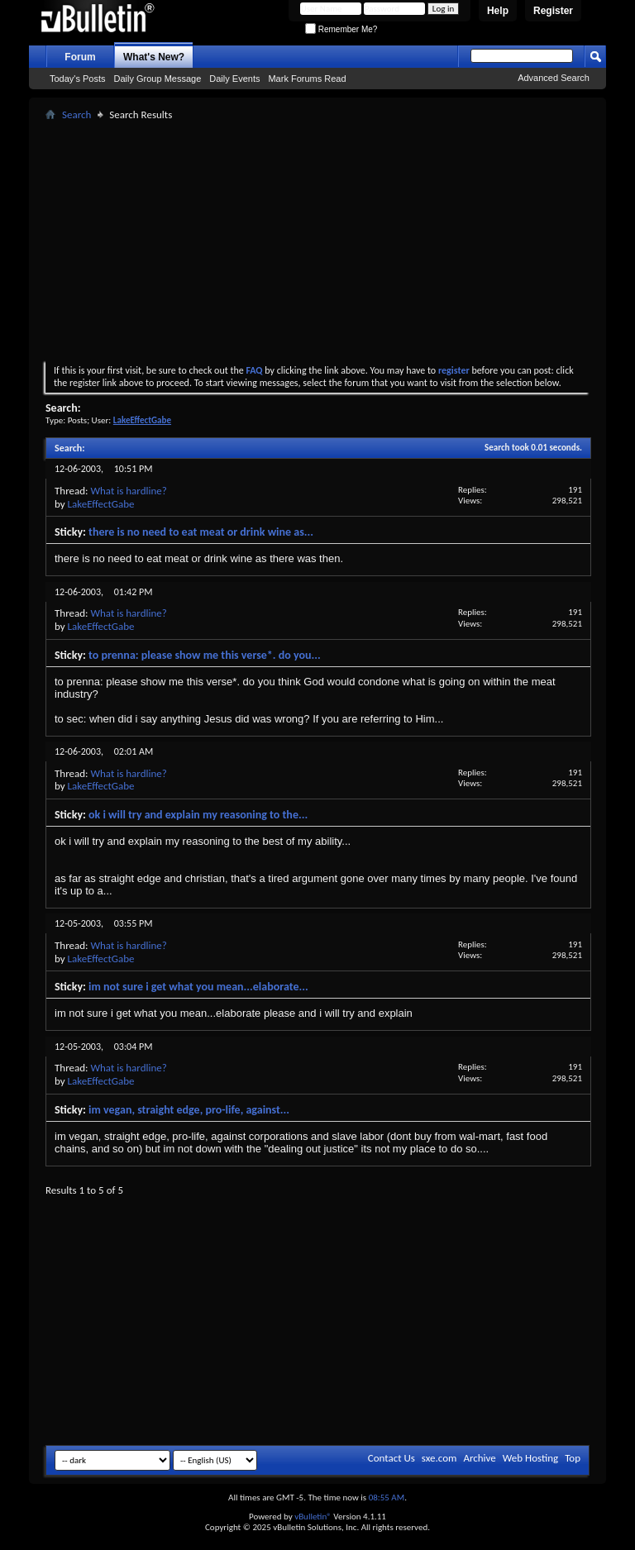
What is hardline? (128, 490)
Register (553, 11)
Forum (79, 57)
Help (497, 11)
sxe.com (439, 1458)
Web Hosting (530, 1458)
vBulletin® (313, 1516)
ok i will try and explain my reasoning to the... (198, 815)
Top (572, 1458)
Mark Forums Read (307, 78)
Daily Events (234, 78)
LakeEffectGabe (101, 504)
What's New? (153, 57)
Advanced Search (554, 78)
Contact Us (391, 1458)
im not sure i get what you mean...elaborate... (198, 987)
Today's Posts (78, 78)
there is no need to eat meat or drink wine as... (200, 532)
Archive (479, 1458)
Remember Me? (341, 29)
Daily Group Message (158, 78)
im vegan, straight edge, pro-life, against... (188, 1110)
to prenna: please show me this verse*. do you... (204, 655)
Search (76, 114)
